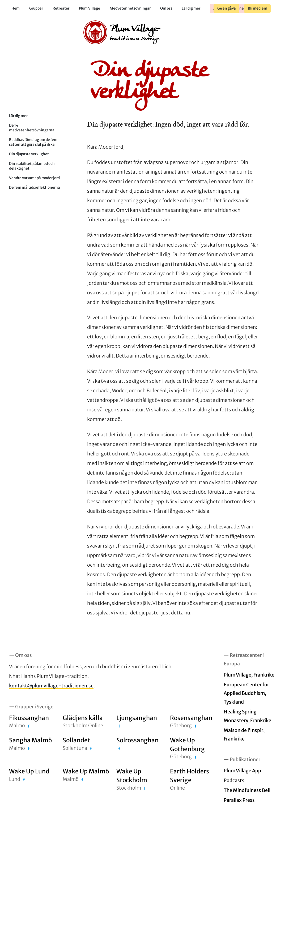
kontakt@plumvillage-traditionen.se (51, 686)
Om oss (166, 8)
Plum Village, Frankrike (249, 675)
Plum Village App (242, 771)
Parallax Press (239, 800)
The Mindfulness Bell (247, 790)
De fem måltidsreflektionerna (34, 187)
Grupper (36, 8)
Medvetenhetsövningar (130, 8)
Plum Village (89, 8)
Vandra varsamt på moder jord (34, 178)
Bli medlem (257, 8)
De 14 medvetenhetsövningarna (31, 127)
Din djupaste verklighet (29, 154)
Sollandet (76, 740)
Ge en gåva (226, 8)
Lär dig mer (191, 8)
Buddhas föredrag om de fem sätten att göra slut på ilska (33, 142)
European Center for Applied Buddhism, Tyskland (246, 693)
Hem (15, 8)
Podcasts (234, 780)
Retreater (61, 8)
